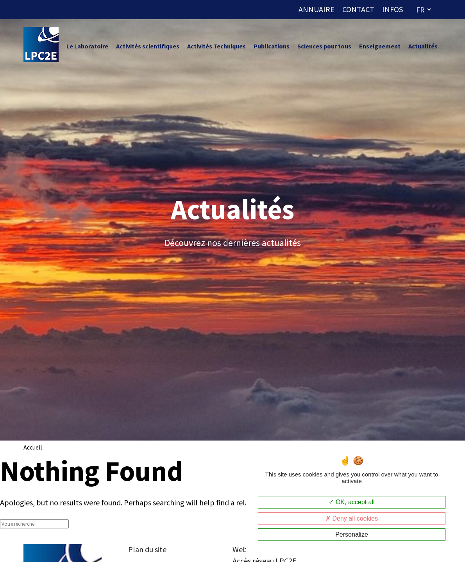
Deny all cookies (352, 518)
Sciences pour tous (324, 46)
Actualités (423, 46)
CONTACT (358, 9)
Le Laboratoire (87, 46)
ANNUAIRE (316, 9)
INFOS (392, 9)
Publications (272, 46)
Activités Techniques (216, 46)
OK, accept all (351, 502)
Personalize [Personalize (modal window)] (351, 534)
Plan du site (147, 549)
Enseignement (380, 46)
